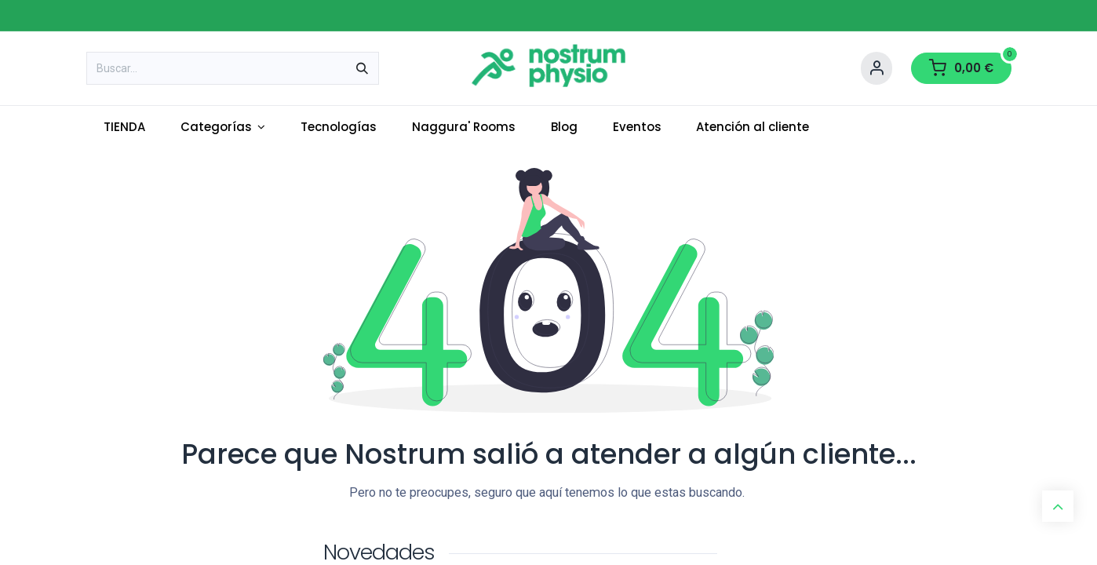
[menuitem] (124, 127)
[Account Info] (876, 68)
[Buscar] (362, 68)
